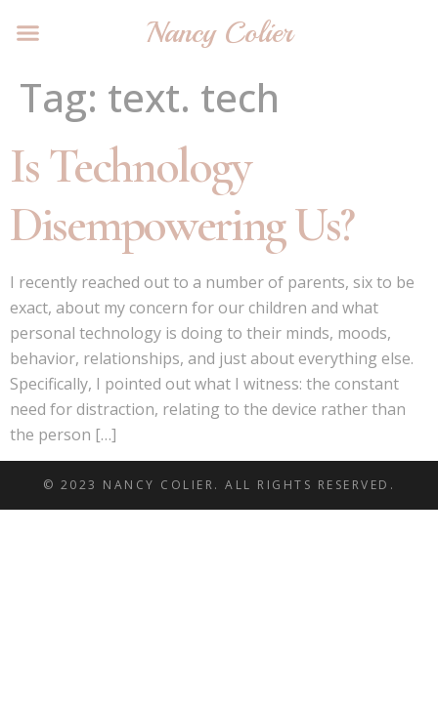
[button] (28, 33)
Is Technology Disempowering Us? (182, 195)
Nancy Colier (219, 32)
